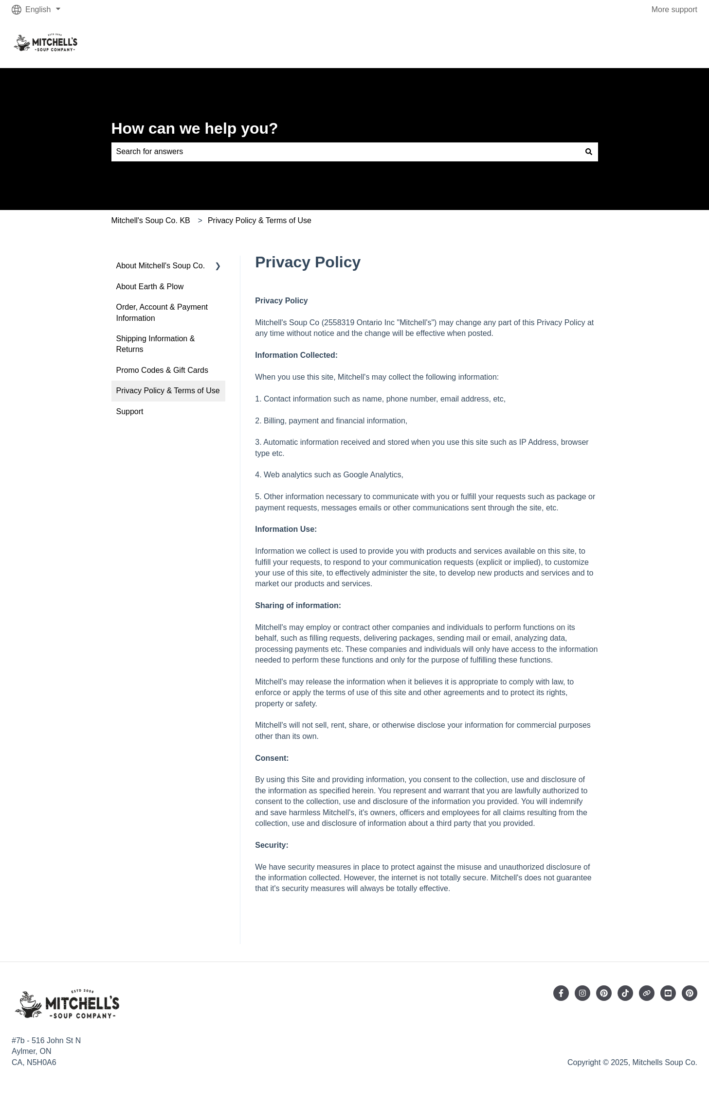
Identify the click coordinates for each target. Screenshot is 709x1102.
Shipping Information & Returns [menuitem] (155, 343)
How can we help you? (194, 128)
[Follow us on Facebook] (561, 993)
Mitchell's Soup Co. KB (150, 220)
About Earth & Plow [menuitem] (150, 286)
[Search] (589, 151)
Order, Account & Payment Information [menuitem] (162, 312)
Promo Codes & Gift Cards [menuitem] (162, 370)
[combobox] (345, 151)
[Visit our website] (646, 993)
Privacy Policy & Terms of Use (259, 220)
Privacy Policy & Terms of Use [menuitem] (168, 390)
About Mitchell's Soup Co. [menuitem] (160, 266)
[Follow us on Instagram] (582, 993)
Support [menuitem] (130, 411)
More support (674, 9)
